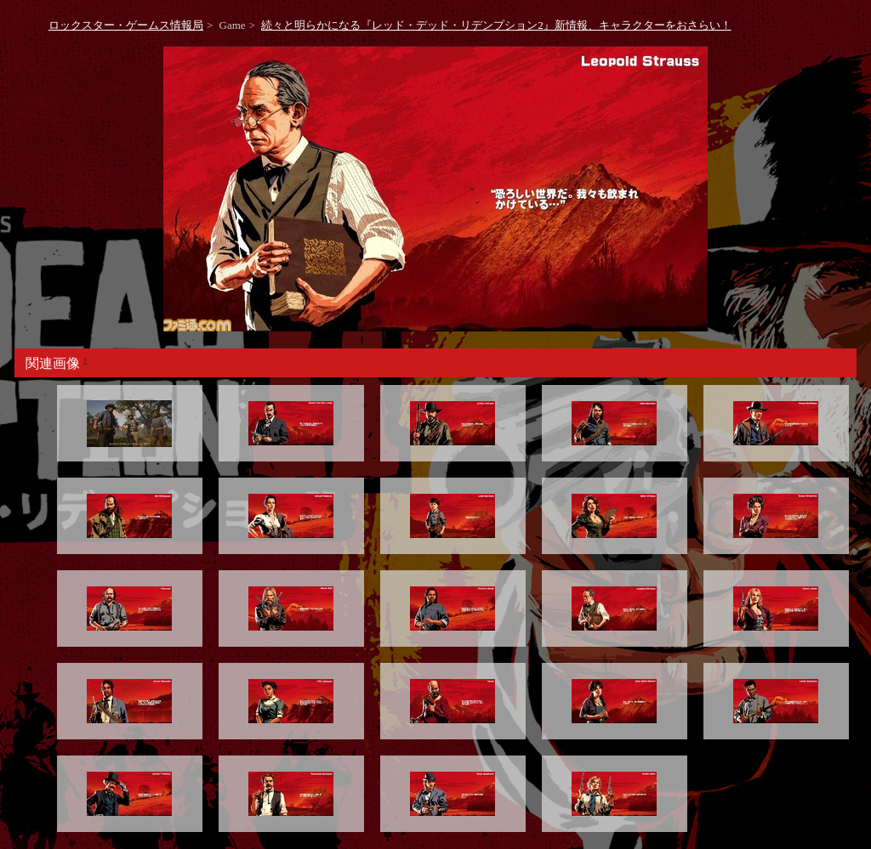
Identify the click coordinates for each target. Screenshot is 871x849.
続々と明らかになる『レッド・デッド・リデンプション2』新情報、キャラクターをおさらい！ (496, 25)
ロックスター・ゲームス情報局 (125, 25)
